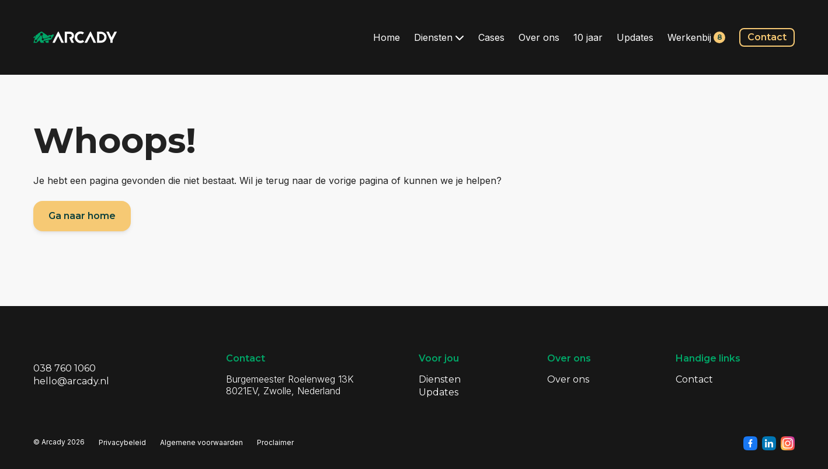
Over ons (539, 37)
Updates (635, 37)
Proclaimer (275, 442)
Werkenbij (696, 37)
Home (386, 37)
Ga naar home (82, 215)
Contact (767, 37)
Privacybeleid (122, 442)
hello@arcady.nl (71, 381)
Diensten (439, 37)
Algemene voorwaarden (201, 442)
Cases (491, 37)
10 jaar (588, 37)
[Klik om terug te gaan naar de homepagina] (75, 37)
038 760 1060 (64, 368)
